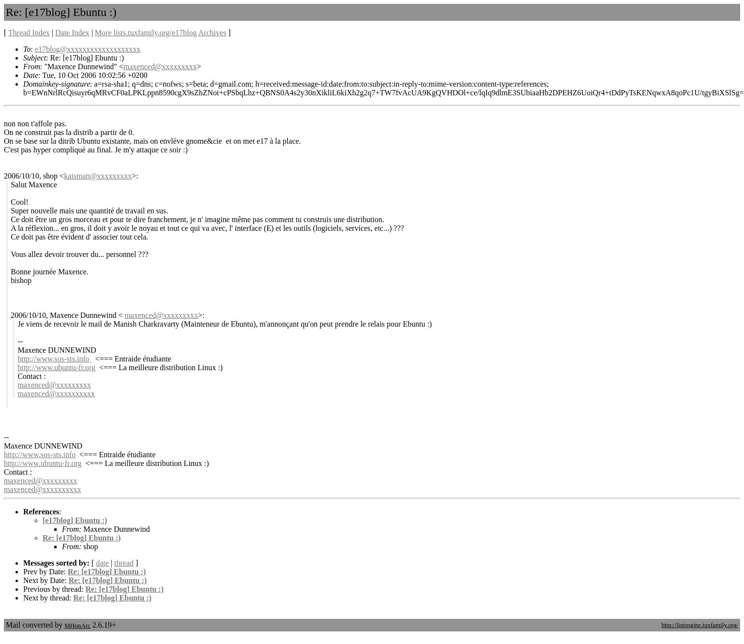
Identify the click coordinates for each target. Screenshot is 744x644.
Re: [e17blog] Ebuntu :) (82, 538)
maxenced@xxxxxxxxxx (56, 393)
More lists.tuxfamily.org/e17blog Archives (161, 33)
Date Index (72, 33)
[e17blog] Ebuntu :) (75, 520)
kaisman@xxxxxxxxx (98, 176)
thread (124, 563)
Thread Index (29, 33)
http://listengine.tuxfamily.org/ (699, 625)
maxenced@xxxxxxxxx (160, 66)
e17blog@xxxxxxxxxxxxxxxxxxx (87, 49)
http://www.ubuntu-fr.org (56, 367)
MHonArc (77, 625)
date (102, 563)
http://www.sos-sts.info (54, 359)
